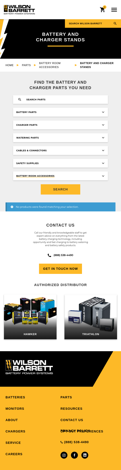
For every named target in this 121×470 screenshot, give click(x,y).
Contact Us (72, 420)
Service (13, 442)
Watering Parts (27, 137)
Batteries (15, 397)
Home (10, 65)
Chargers (15, 431)
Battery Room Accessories (50, 65)
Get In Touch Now (60, 268)
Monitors (15, 408)
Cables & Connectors (31, 150)
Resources (71, 408)
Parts (26, 65)
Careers (14, 454)
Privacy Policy (75, 430)
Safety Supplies (27, 163)
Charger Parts (26, 125)
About (12, 420)
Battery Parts (26, 112)
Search (60, 189)
